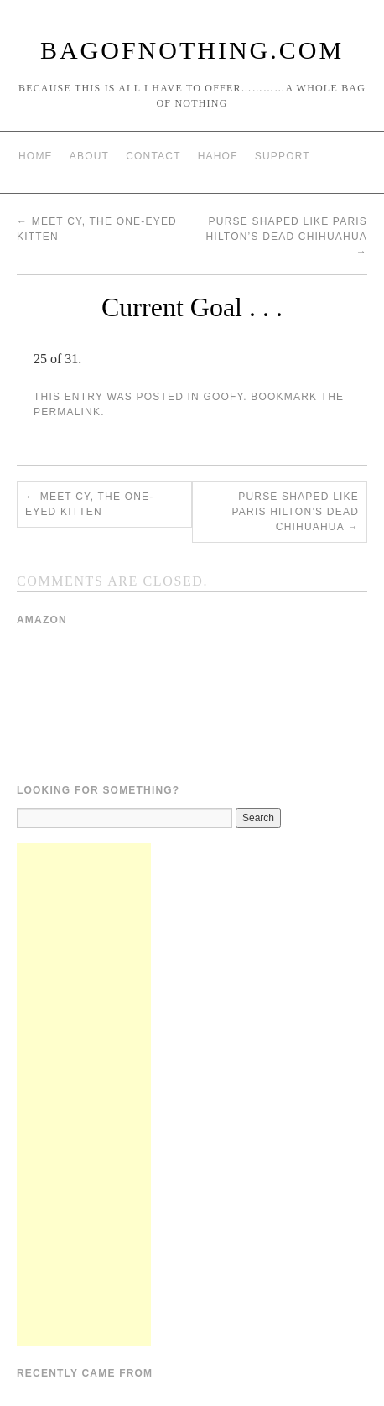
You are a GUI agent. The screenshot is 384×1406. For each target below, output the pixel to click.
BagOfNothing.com (192, 50)
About (89, 156)
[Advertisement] (84, 1094)
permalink (67, 412)
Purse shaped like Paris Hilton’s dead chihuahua (286, 237)
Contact (153, 156)
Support (282, 156)
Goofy (223, 397)
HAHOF (218, 156)
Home (35, 156)
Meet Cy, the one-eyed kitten (89, 504)
